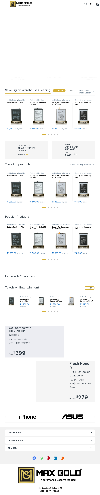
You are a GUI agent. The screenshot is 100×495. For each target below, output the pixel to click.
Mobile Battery (12, 100)
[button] (44, 134)
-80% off (59, 90)
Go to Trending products (80, 165)
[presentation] (94, 417)
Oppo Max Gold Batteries (16, 100)
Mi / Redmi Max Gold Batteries (55, 297)
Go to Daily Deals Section (85, 91)
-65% (71, 90)
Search (85, 3)
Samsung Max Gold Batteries (61, 100)
